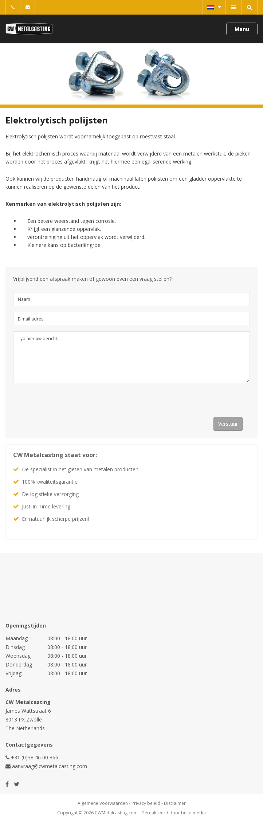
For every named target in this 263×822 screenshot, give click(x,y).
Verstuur (228, 423)
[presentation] (68, 403)
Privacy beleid (146, 803)
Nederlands (214, 6)
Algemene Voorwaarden (103, 803)
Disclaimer (175, 803)
